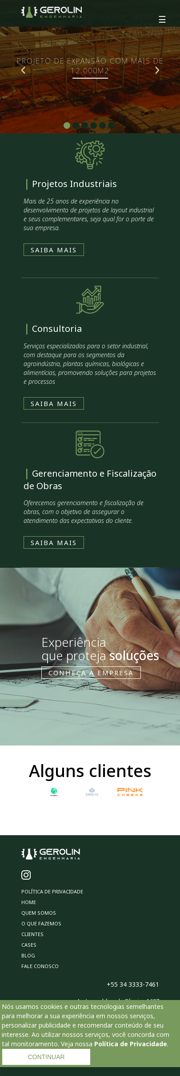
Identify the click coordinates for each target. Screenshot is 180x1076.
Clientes (32, 934)
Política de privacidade (52, 891)
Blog (28, 955)
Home (28, 902)
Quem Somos (38, 912)
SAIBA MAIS (54, 249)
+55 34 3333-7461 (133, 984)
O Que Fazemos (41, 923)
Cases (28, 944)
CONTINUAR (46, 1056)
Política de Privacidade (130, 1044)
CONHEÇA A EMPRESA (91, 672)
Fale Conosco (40, 966)
